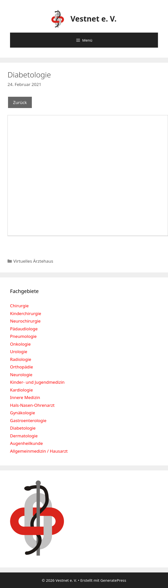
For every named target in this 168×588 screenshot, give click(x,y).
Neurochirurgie (25, 321)
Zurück (20, 102)
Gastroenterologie (28, 420)
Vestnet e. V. (93, 19)
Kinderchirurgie (25, 313)
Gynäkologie (22, 413)
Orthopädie (21, 367)
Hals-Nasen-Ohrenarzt (32, 405)
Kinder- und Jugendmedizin (37, 382)
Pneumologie (23, 336)
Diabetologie (23, 428)
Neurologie (21, 374)
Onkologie (20, 344)
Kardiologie (21, 390)
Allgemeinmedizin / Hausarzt (39, 451)
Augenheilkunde (26, 443)
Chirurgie (19, 306)
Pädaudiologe (24, 329)
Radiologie (20, 359)
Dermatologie (24, 436)
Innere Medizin (25, 397)
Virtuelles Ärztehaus (33, 261)
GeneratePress (113, 580)
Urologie (18, 351)
